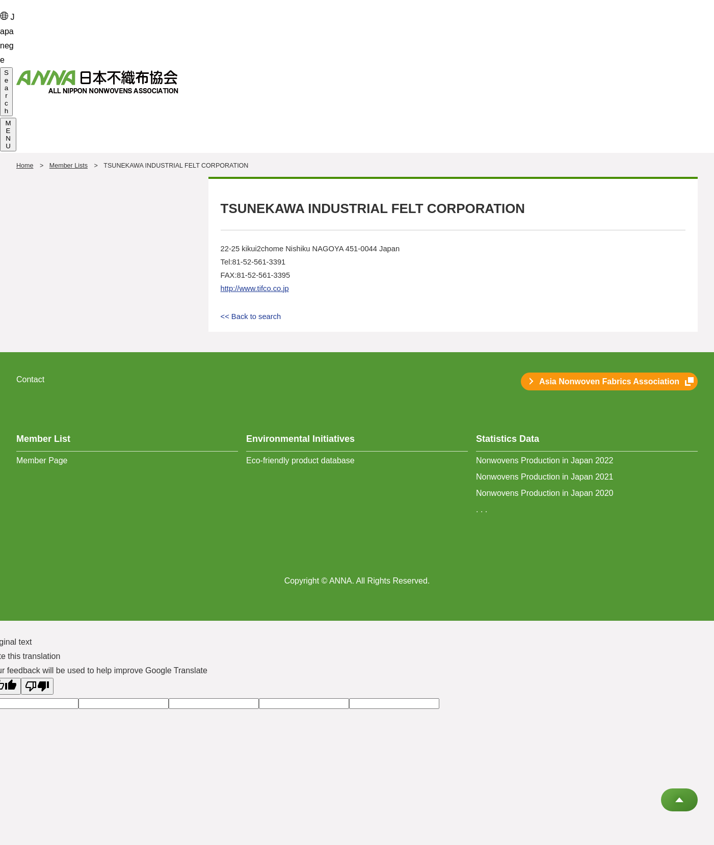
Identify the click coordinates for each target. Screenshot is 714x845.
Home (24, 165)
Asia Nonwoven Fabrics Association (609, 381)
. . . (481, 509)
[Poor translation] (37, 686)
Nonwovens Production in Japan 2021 (545, 476)
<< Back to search (251, 316)
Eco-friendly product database (300, 460)
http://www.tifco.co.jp (255, 288)
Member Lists (68, 165)
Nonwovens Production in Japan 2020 (545, 493)
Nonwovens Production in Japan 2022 (545, 460)
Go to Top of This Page (679, 799)
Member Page (42, 460)
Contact (30, 379)
